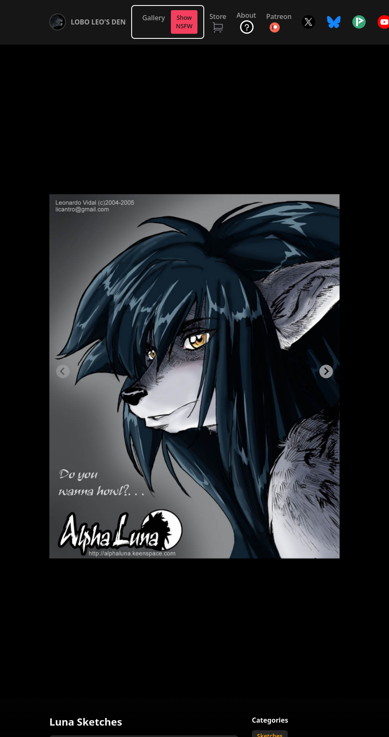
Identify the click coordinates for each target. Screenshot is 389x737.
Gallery (153, 17)
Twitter (308, 22)
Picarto (359, 22)
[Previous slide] (63, 371)
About (246, 15)
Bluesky (334, 22)
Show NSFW (184, 22)
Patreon (279, 16)
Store (217, 16)
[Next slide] (326, 371)
